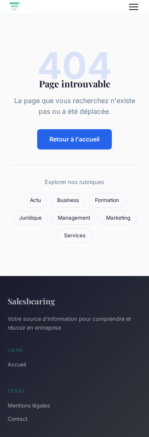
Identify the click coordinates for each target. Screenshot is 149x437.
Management (74, 218)
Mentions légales (29, 405)
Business (68, 200)
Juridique (30, 218)
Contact (18, 419)
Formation (107, 200)
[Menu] (133, 7)
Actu (35, 200)
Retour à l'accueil (74, 139)
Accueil (17, 364)
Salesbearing (31, 301)
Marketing (118, 218)
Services (74, 235)
